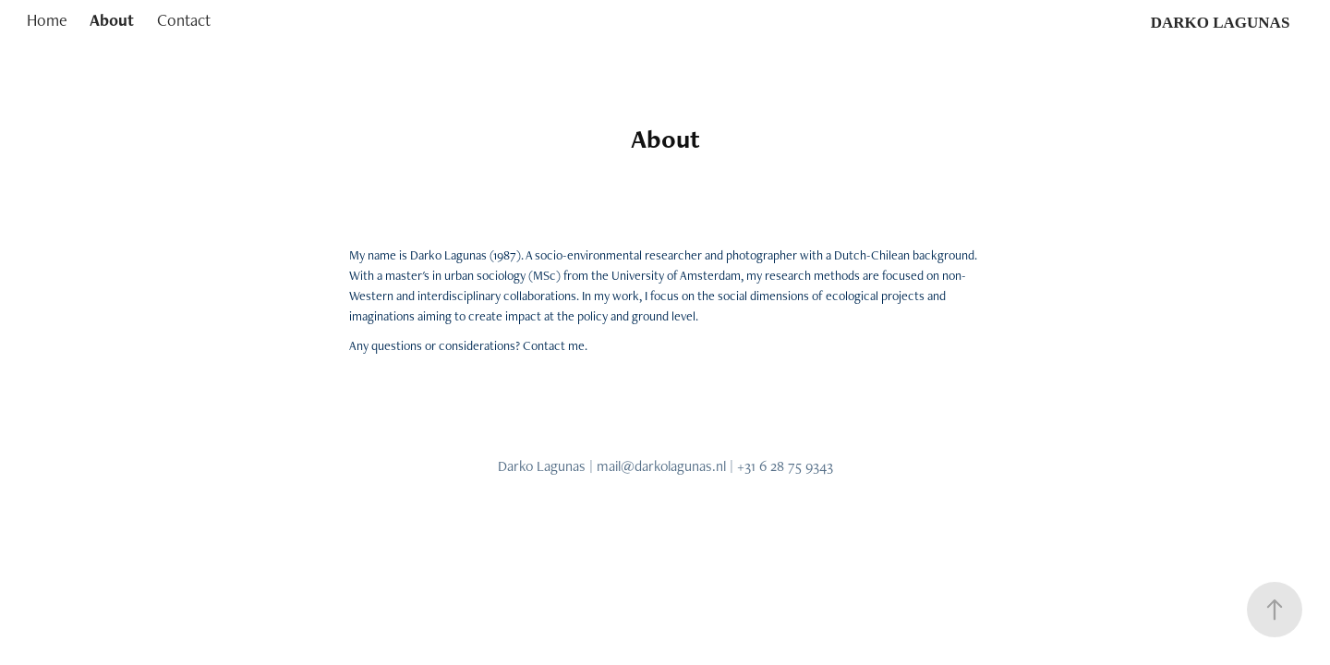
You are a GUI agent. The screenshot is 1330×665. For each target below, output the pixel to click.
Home (47, 19)
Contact (184, 19)
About (112, 19)
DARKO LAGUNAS (1220, 22)
